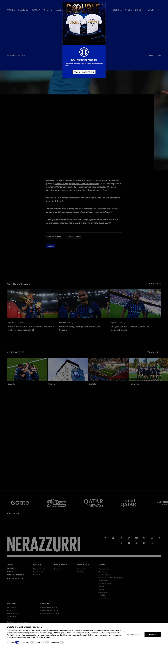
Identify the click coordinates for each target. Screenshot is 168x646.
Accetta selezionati (134, 634)
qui (24, 635)
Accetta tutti (153, 634)
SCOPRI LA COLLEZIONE (84, 72)
